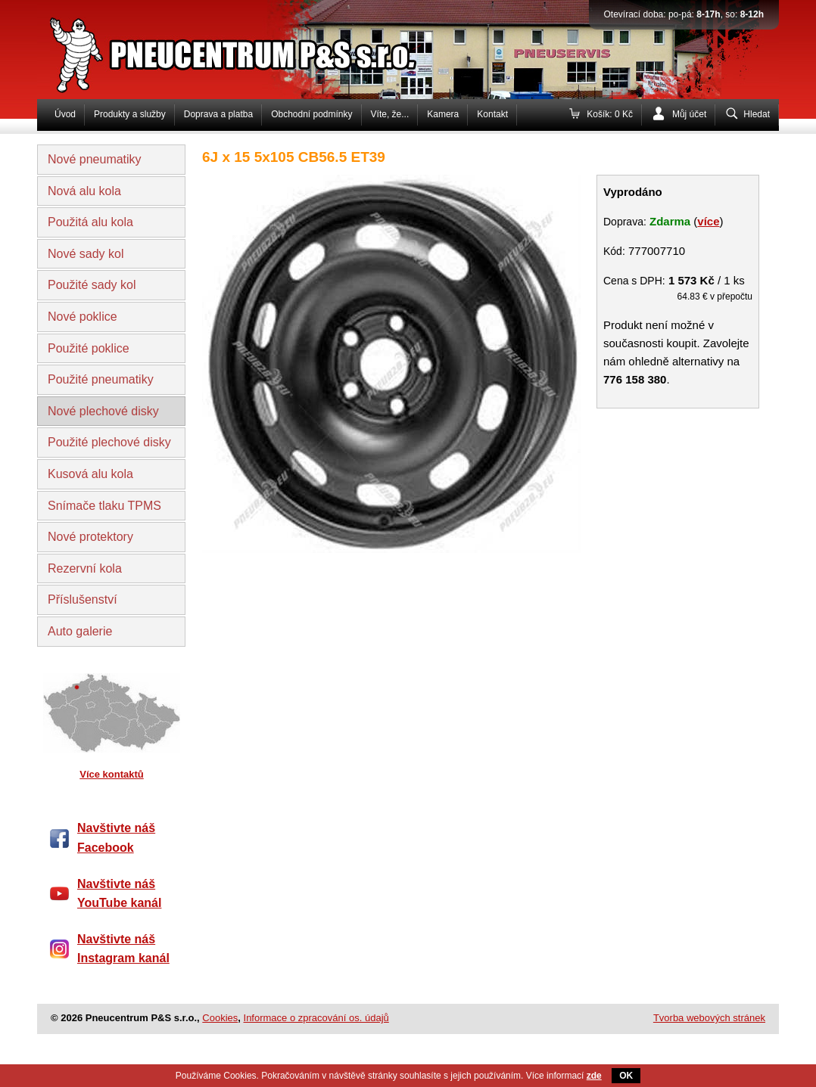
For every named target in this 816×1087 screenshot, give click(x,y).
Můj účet (689, 114)
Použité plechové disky (109, 442)
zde (594, 1075)
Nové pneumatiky (95, 159)
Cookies (220, 1017)
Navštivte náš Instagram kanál (123, 949)
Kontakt (492, 114)
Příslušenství (82, 599)
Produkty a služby (130, 114)
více (708, 221)
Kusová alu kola (90, 473)
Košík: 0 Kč (610, 114)
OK (626, 1075)
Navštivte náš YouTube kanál (119, 893)
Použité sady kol (92, 284)
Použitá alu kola (90, 222)
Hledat (756, 114)
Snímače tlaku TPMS (104, 505)
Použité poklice (88, 348)
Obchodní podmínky (311, 114)
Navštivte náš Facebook (116, 837)
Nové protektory (90, 536)
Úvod (65, 114)
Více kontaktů (111, 774)
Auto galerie (80, 631)
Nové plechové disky (103, 411)
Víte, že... (390, 114)
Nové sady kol (86, 253)
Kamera (443, 114)
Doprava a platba (218, 114)
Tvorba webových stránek (709, 1017)
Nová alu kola (84, 191)
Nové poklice (82, 316)
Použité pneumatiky (101, 379)
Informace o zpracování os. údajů (316, 1017)
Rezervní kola (85, 568)
